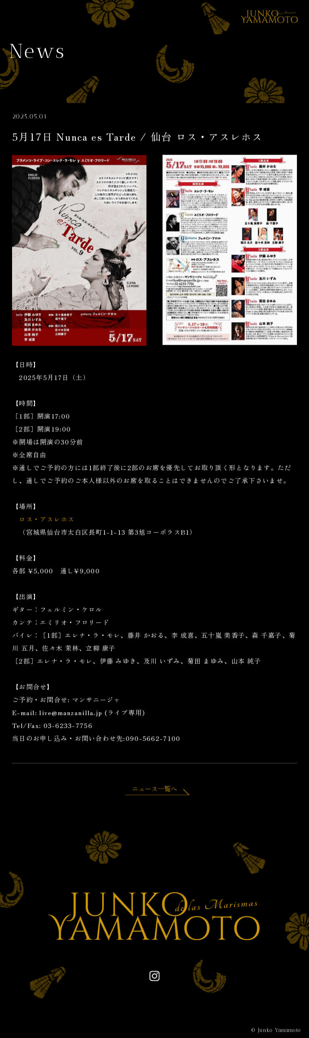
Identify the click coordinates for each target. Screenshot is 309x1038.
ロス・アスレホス (46, 520)
